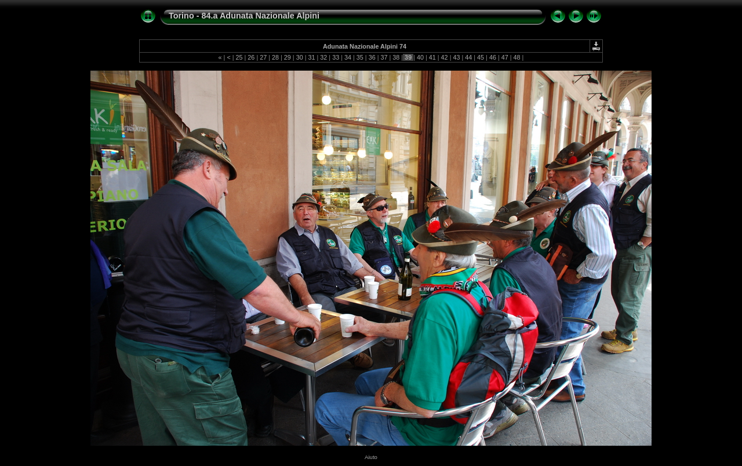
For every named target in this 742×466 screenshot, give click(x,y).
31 (312, 57)
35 (360, 57)
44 (468, 57)
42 (444, 57)
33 (335, 57)
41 (432, 57)
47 (505, 57)
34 (348, 57)
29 (287, 57)
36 (372, 57)
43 (456, 57)
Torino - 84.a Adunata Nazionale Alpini (244, 15)
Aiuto (371, 457)
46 (493, 57)
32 (323, 57)
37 (384, 57)
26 (251, 57)
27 (263, 57)
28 (275, 57)
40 (420, 57)
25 (239, 57)
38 (396, 57)
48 (517, 57)
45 (480, 57)
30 (299, 57)
